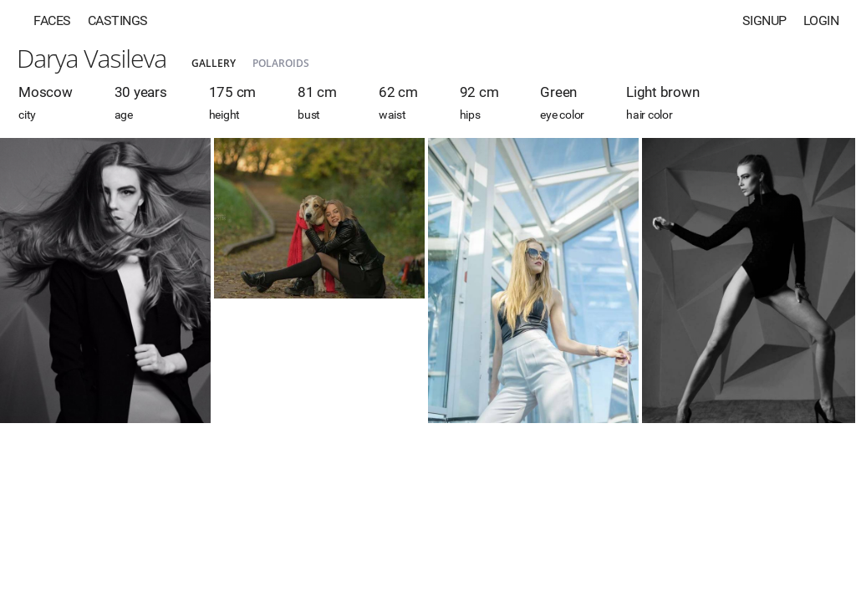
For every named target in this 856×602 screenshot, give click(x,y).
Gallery (213, 63)
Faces (52, 20)
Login (821, 20)
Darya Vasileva (91, 58)
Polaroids (280, 63)
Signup (764, 20)
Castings (118, 20)
